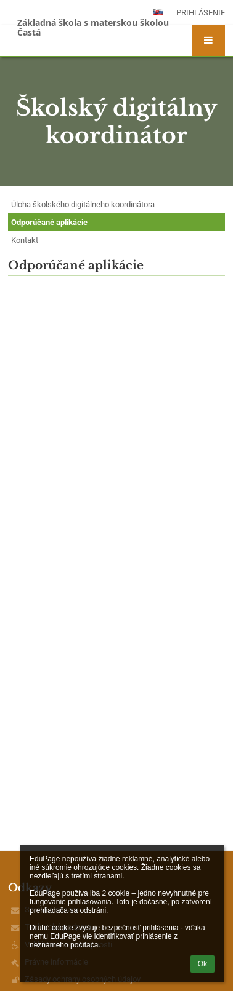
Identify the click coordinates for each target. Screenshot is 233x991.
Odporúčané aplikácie (49, 222)
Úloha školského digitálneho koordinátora (83, 204)
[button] (208, 40)
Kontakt (24, 240)
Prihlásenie (200, 12)
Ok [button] (202, 964)
